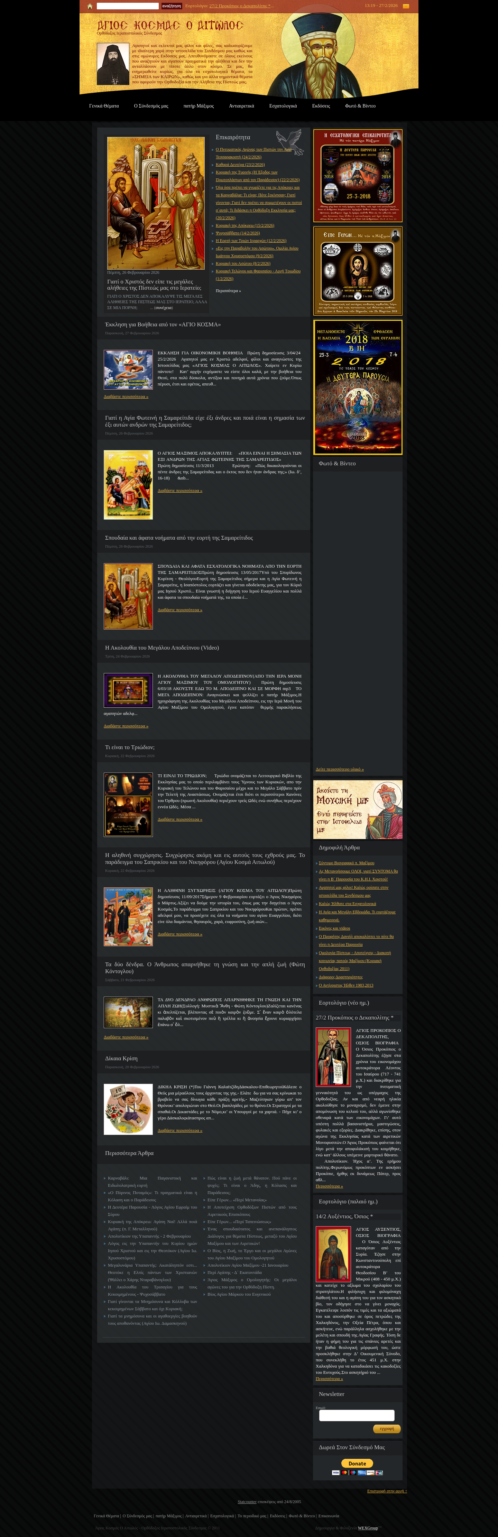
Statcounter (247, 1501)
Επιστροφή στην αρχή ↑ (387, 1491)
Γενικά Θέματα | (107, 1515)
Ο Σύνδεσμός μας (151, 106)
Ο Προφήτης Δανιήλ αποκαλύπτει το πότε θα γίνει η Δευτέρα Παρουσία (356, 940)
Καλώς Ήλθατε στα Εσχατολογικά (347, 903)
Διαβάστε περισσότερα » (126, 396)
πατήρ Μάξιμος (199, 106)
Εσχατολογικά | (223, 1515)
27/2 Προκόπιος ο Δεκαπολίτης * (239, 5)
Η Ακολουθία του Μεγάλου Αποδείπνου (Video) (162, 647)
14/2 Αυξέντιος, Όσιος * (344, 1216)
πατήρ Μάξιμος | (170, 1515)
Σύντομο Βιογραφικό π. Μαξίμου (346, 862)
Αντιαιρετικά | (197, 1515)
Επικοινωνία (329, 1515)
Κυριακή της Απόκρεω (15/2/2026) (245, 225)
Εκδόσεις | (278, 1515)
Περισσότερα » (329, 1186)
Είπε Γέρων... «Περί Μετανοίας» (237, 1199)
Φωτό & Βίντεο (360, 106)
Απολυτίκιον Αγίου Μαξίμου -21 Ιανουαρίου (248, 1265)
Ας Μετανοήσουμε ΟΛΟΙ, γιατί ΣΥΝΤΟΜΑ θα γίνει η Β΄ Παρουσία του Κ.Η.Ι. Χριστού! (358, 875)
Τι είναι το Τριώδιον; (130, 747)
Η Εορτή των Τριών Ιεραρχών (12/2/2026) (251, 240)
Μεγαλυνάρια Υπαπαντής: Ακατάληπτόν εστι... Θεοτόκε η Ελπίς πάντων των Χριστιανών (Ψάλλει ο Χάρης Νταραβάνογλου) (152, 1272)
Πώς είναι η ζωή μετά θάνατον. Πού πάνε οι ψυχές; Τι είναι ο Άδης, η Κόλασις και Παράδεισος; (252, 1185)
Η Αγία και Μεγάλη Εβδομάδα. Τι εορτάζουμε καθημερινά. (357, 916)
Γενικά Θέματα (104, 106)
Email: (321, 1408)
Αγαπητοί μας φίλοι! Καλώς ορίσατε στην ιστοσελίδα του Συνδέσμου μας (353, 891)
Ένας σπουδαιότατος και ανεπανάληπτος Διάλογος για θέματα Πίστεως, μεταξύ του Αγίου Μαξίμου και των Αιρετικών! (252, 1236)
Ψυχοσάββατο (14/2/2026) (238, 233)
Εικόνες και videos (334, 928)
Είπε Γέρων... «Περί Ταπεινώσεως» (239, 1221)
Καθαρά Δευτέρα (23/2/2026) (240, 164)
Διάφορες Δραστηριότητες (341, 977)
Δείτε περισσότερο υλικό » (340, 769)
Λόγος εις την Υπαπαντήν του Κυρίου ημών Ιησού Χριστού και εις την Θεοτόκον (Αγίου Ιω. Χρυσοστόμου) (152, 1250)
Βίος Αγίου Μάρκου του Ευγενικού (239, 1294)
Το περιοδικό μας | (253, 1515)
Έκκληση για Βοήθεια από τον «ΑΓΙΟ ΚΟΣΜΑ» (163, 324)
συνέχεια (164, 307)
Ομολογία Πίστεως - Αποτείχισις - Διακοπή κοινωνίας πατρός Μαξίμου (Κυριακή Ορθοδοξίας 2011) (355, 960)
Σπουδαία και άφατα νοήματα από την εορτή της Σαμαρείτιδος (179, 537)
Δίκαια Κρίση (121, 1058)
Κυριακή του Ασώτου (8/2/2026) (243, 263)
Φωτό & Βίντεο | (303, 1515)
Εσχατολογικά (283, 106)
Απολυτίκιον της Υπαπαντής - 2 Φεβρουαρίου (149, 1236)
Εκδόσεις (321, 106)
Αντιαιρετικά (241, 106)
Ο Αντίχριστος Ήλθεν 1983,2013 (346, 985)
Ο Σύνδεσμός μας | (138, 1515)
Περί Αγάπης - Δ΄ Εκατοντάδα (235, 1272)
